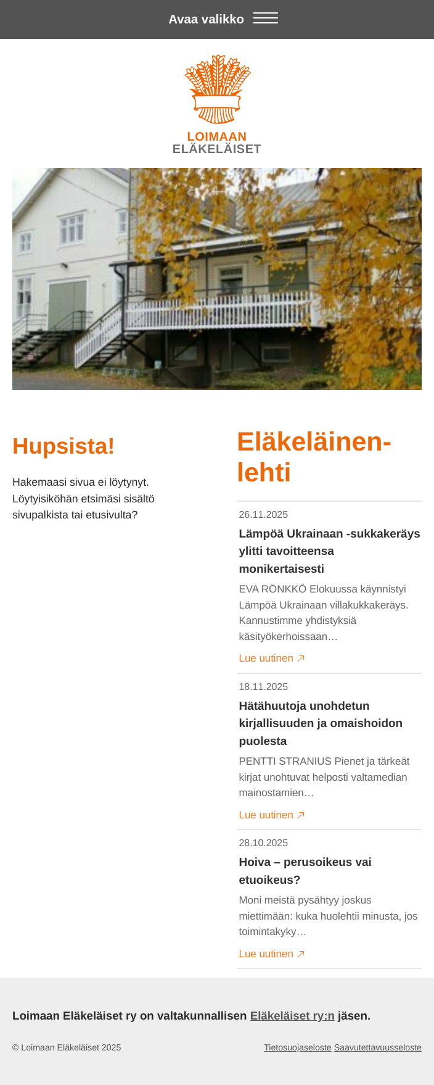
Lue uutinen (272, 658)
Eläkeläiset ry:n (292, 1015)
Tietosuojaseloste (298, 1048)
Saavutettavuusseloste (378, 1048)
